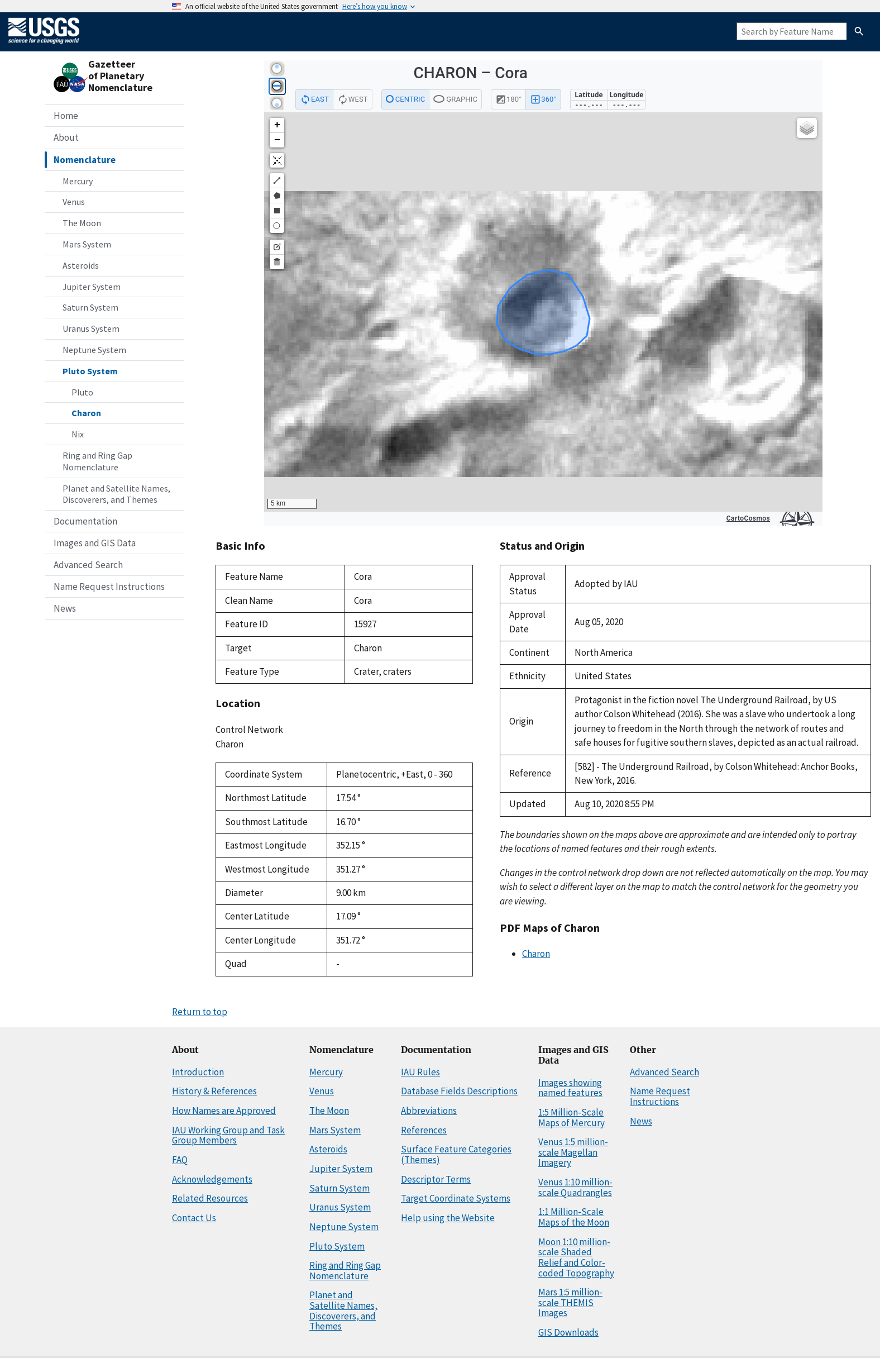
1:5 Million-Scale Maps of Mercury (571, 1117)
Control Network (249, 729)
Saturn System (90, 307)
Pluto (82, 392)
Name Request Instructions (109, 586)
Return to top (199, 1012)
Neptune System (94, 349)
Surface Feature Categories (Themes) (456, 1154)
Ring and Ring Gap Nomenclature (97, 461)
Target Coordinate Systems (455, 1198)
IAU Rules (420, 1072)
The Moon (82, 222)
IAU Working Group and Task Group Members (228, 1135)
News (65, 608)
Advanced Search (88, 565)
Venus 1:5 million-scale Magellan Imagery (573, 1152)
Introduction (198, 1072)
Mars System (87, 244)
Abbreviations (429, 1110)
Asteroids (81, 265)
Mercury (78, 181)
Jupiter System (92, 286)
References (424, 1130)
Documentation (85, 521)
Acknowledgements (212, 1179)
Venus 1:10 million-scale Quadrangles (575, 1187)
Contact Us (194, 1218)
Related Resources (210, 1198)
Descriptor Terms (436, 1179)
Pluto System (90, 371)
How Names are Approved (224, 1110)
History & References (214, 1091)
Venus (74, 201)
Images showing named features (570, 1087)
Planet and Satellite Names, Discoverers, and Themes (116, 494)
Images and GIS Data (95, 543)
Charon (86, 412)
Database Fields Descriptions (459, 1091)
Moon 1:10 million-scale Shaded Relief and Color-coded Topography (576, 1257)
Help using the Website (448, 1218)
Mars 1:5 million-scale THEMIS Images (570, 1302)
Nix (77, 434)
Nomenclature (85, 160)
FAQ (180, 1160)
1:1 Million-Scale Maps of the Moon (573, 1216)
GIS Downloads (568, 1332)
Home (66, 115)
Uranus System (91, 328)
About (66, 137)
